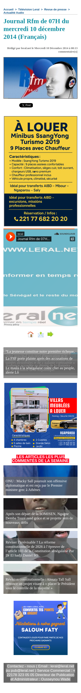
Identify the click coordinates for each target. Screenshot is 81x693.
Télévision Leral (28, 9)
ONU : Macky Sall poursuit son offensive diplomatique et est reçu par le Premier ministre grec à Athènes (36, 485)
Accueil (8, 9)
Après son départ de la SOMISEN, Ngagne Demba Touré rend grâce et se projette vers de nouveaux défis (39, 518)
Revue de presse (55, 9)
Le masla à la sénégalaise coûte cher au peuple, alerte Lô (40, 370)
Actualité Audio (13, 12)
